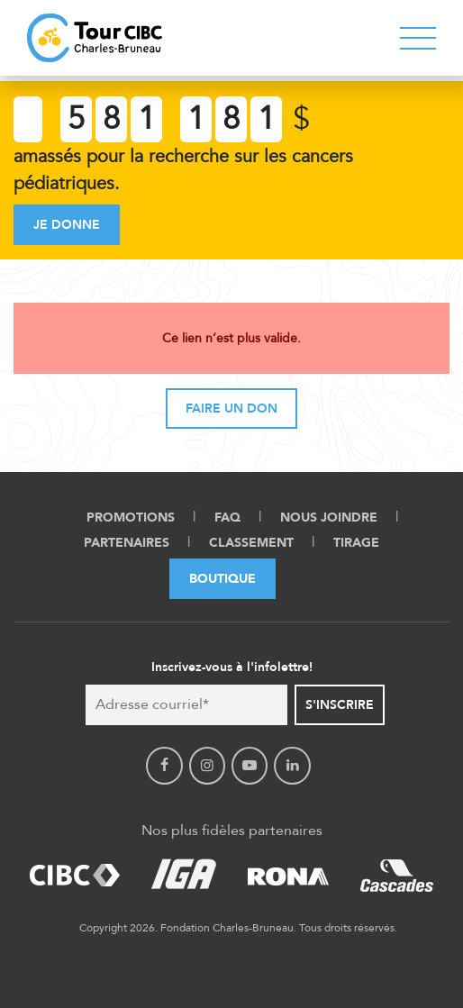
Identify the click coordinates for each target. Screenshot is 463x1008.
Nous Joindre (328, 517)
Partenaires (126, 542)
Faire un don (231, 408)
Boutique (222, 578)
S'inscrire (339, 704)
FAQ (227, 517)
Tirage (356, 542)
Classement (251, 542)
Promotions (130, 517)
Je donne (66, 224)
